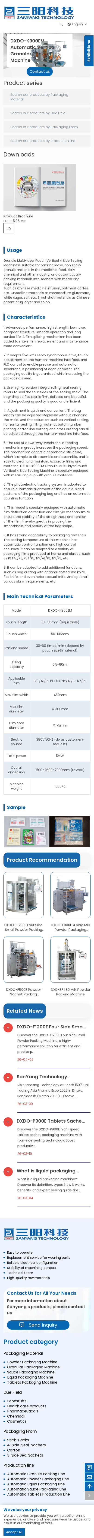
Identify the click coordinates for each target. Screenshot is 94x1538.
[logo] (39, 13)
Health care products (26, 1406)
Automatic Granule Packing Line (36, 1474)
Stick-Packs (18, 1440)
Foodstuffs (16, 1401)
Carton (13, 1450)
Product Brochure (18, 216)
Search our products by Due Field (38, 113)
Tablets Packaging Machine (32, 1382)
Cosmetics (17, 1421)
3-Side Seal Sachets (25, 1455)
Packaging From (20, 1431)
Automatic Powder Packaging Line (38, 1479)
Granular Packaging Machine (33, 1367)
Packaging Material (23, 1353)
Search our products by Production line (42, 140)
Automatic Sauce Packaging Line (36, 1489)
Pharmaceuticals (22, 1411)
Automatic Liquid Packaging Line (36, 1484)
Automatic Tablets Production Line (38, 1494)
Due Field (12, 1392)
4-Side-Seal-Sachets (26, 1445)
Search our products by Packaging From (44, 127)
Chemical (16, 1416)
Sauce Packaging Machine (31, 1372)
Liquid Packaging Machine (30, 1377)
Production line (18, 1465)
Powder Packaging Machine (32, 1362)
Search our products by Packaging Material (39, 97)
